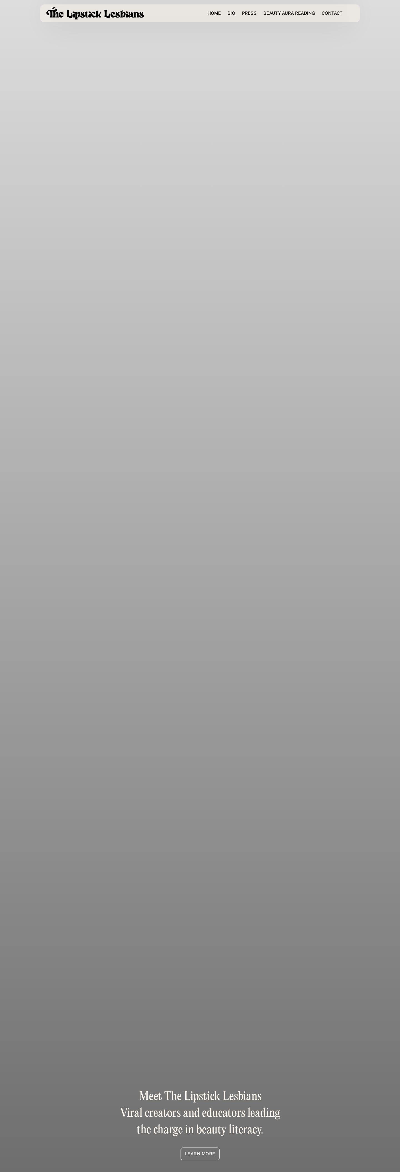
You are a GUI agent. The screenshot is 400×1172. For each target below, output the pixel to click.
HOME (214, 13)
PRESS (249, 13)
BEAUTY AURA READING (289, 13)
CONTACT (332, 13)
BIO (231, 13)
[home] (95, 13)
